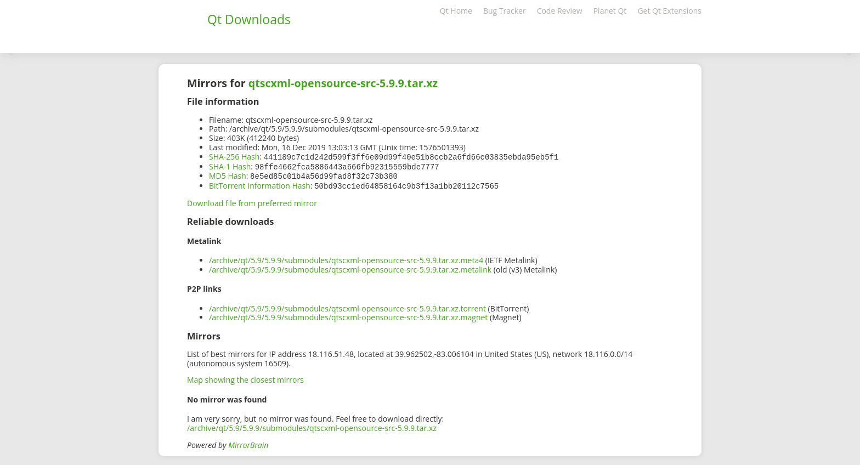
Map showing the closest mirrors (245, 377)
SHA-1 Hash (230, 166)
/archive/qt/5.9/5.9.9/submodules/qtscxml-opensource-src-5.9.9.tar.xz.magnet (348, 315)
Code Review (559, 10)
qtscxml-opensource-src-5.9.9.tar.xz (343, 83)
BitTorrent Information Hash (259, 184)
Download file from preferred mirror (252, 201)
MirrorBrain (248, 443)
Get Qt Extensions (669, 10)
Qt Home (456, 10)
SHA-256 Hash (234, 156)
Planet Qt (610, 10)
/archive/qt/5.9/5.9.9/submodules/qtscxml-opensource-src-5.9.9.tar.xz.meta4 (346, 258)
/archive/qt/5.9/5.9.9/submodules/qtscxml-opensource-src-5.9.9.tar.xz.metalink (350, 267)
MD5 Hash (227, 174)
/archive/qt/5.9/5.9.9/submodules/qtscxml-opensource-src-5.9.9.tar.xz (312, 426)
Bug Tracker (504, 10)
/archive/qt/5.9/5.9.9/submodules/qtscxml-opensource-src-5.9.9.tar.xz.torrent (347, 306)
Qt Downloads (249, 19)
